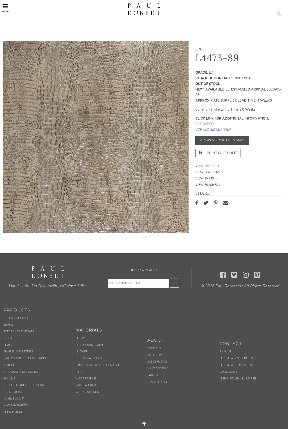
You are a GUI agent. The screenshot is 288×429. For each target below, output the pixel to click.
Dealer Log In (157, 382)
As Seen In (154, 355)
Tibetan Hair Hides (88, 358)
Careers (153, 375)
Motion (8, 365)
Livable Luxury (14, 398)
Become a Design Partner (237, 358)
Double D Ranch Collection (23, 385)
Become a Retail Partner (237, 365)
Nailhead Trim (85, 385)
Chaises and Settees (18, 351)
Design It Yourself (16, 318)
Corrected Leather (213, 129)
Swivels (9, 378)
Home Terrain (13, 392)
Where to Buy (157, 368)
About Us (154, 348)
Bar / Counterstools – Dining (24, 358)
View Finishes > (208, 185)
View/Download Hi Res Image (222, 140)
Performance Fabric (90, 345)
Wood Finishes (86, 378)
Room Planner (14, 412)
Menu (5, 8)
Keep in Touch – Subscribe (237, 378)
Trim (78, 372)
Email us (225, 351)
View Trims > (205, 178)
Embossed (204, 124)
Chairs (8, 325)
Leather (81, 351)
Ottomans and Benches (20, 372)
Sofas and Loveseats (18, 331)
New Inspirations (16, 405)
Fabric (80, 338)
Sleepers (9, 338)
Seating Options (87, 392)
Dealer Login (228, 372)
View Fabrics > (207, 166)
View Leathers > (209, 172)
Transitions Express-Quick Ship (98, 365)
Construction (157, 361)
